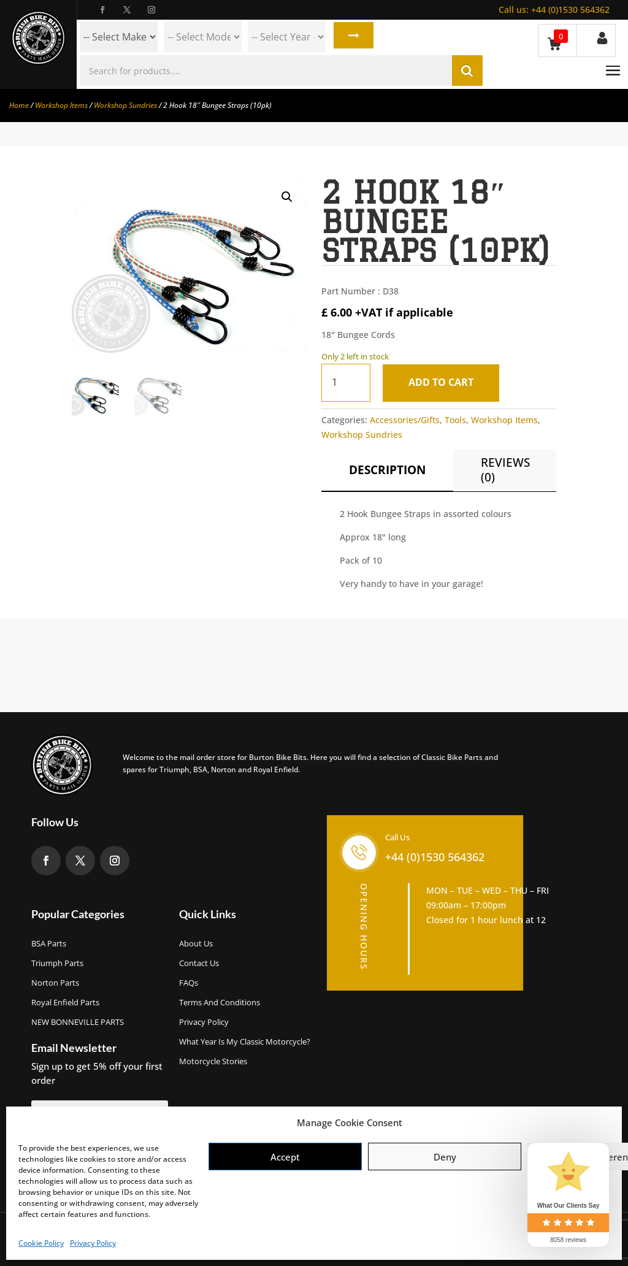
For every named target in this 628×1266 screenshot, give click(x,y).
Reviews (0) (505, 470)
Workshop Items (61, 105)
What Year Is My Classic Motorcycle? (244, 1041)
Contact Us (199, 963)
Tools (455, 420)
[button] (287, 197)
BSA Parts (48, 943)
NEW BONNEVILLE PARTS (77, 1021)
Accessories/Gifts (405, 420)
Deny (445, 1157)
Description (387, 470)
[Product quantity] (345, 382)
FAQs (188, 982)
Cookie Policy (41, 1243)
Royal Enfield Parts (65, 1002)
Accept (285, 1157)
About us (196, 943)
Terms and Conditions (219, 1002)
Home (19, 105)
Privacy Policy (93, 1243)
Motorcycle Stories (213, 1061)
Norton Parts (55, 982)
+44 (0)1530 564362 (554, 9)
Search (352, 36)
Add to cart (444, 382)
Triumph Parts (57, 963)
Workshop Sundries (125, 105)
